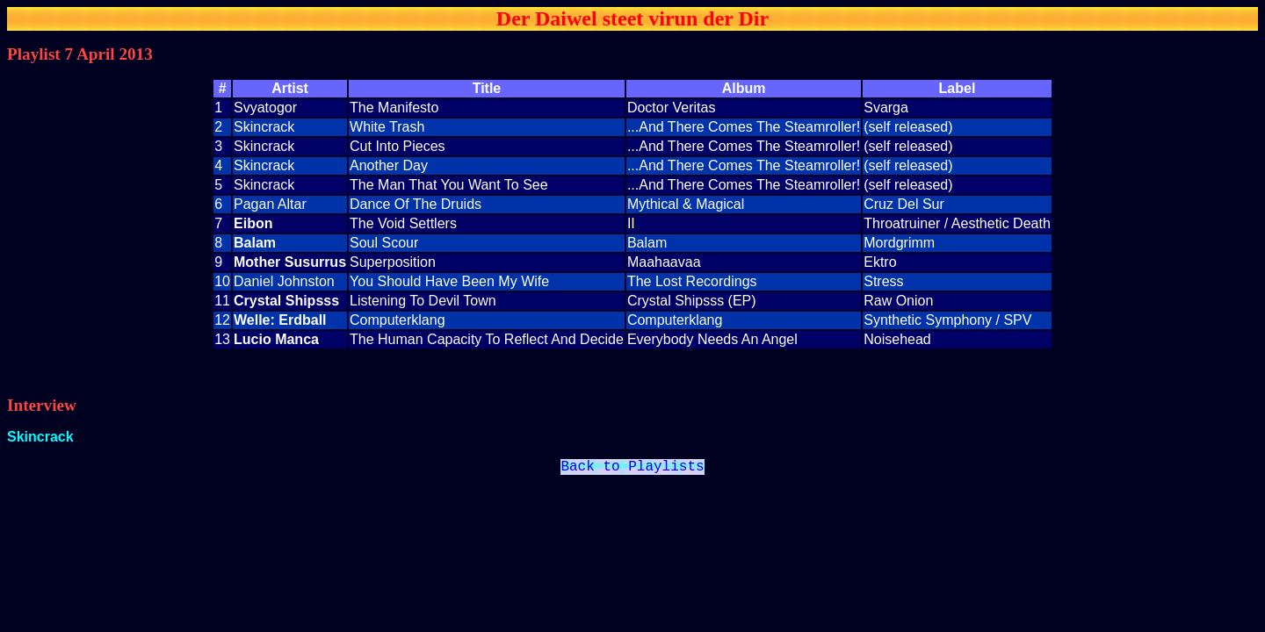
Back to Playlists (632, 468)
